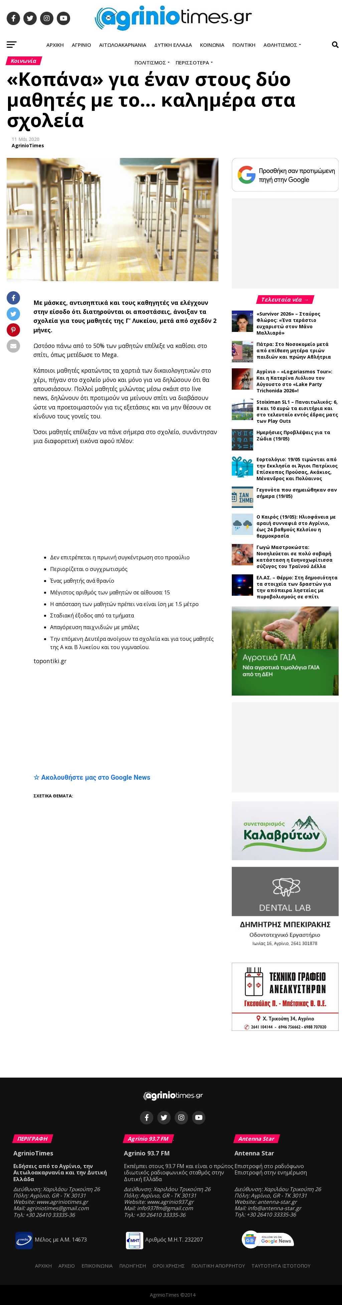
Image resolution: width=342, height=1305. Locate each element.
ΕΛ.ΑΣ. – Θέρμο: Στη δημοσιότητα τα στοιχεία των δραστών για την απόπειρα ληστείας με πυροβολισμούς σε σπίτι (297, 587)
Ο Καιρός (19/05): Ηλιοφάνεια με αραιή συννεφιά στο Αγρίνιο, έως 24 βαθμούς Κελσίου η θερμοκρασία (296, 526)
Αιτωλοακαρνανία (122, 44)
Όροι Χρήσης (169, 1266)
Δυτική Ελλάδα (173, 44)
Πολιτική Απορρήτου (218, 1266)
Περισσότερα (192, 62)
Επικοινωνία (97, 1266)
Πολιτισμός (150, 62)
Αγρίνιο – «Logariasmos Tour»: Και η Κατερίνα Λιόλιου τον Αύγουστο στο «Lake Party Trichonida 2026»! (294, 381)
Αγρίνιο (81, 44)
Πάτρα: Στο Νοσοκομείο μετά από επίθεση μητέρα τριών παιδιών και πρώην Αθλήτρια (293, 350)
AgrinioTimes (28, 145)
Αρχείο (66, 1266)
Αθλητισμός (280, 44)
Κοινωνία (212, 44)
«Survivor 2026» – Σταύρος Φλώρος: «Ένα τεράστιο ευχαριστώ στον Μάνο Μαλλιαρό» (288, 323)
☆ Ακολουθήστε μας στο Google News (91, 777)
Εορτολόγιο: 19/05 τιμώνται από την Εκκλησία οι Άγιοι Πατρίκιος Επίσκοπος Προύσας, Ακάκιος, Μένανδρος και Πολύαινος (297, 469)
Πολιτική (243, 44)
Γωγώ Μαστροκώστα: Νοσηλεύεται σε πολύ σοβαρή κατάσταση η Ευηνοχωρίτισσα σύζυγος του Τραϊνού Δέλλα (294, 556)
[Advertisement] (187, 499)
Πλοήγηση (132, 1266)
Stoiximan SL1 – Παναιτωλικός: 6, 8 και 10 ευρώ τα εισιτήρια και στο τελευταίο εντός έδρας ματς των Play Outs (297, 411)
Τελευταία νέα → (285, 299)
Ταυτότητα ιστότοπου (280, 1266)
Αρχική (55, 44)
